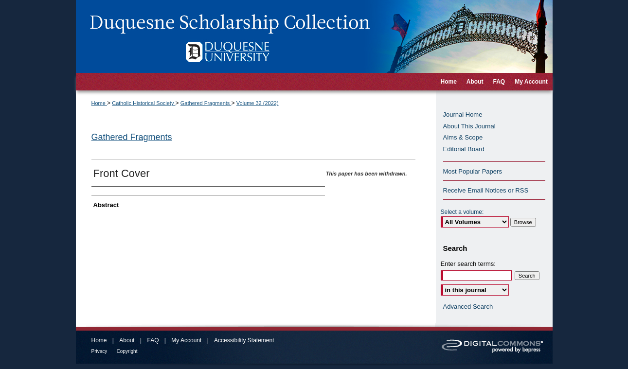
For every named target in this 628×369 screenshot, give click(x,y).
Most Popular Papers (472, 171)
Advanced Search (468, 306)
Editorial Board (463, 149)
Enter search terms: (468, 263)
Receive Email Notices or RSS (486, 190)
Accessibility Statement (244, 340)
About (126, 340)
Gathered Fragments (206, 103)
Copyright (127, 351)
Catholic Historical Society (143, 103)
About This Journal (469, 126)
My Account (186, 340)
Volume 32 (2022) (257, 103)
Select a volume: (462, 212)
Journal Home (463, 114)
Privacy (99, 351)
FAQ (153, 340)
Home (99, 103)
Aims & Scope (463, 137)
